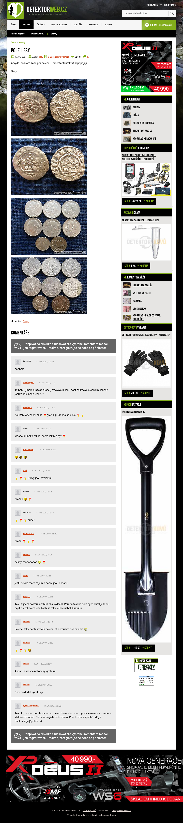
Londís (26, 554)
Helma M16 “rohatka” (144, 123)
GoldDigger (28, 382)
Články (41, 25)
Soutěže (78, 25)
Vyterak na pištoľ (142, 293)
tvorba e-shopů (90, 815)
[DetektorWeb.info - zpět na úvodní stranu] (39, 10)
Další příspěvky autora (58, 57)
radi (25, 470)
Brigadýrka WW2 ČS (142, 131)
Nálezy (26, 25)
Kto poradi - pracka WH (144, 138)
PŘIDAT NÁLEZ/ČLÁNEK (158, 25)
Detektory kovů (89, 810)
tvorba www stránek (107, 815)
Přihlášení (153, 5)
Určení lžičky (139, 309)
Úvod (13, 25)
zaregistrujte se (70, 348)
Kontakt (93, 25)
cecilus (26, 621)
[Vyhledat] (172, 13)
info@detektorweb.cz (121, 810)
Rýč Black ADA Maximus (133, 412)
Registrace (170, 5)
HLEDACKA (28, 533)
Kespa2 (26, 596)
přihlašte (99, 348)
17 (88, 57)
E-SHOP (108, 25)
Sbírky (54, 33)
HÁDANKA (137, 301)
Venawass (28, 449)
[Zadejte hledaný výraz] (149, 13)
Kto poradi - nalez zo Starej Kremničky (147, 317)
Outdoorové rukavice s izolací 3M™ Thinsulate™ (146, 335)
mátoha (26, 642)
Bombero (27, 407)
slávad (26, 684)
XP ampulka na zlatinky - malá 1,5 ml (140, 220)
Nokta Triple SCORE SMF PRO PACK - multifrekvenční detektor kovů (139, 157)
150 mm (136, 107)
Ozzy (40, 57)
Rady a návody (59, 25)
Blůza (136, 115)
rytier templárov (31, 705)
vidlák (26, 663)
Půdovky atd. (37, 33)
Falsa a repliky (18, 33)
